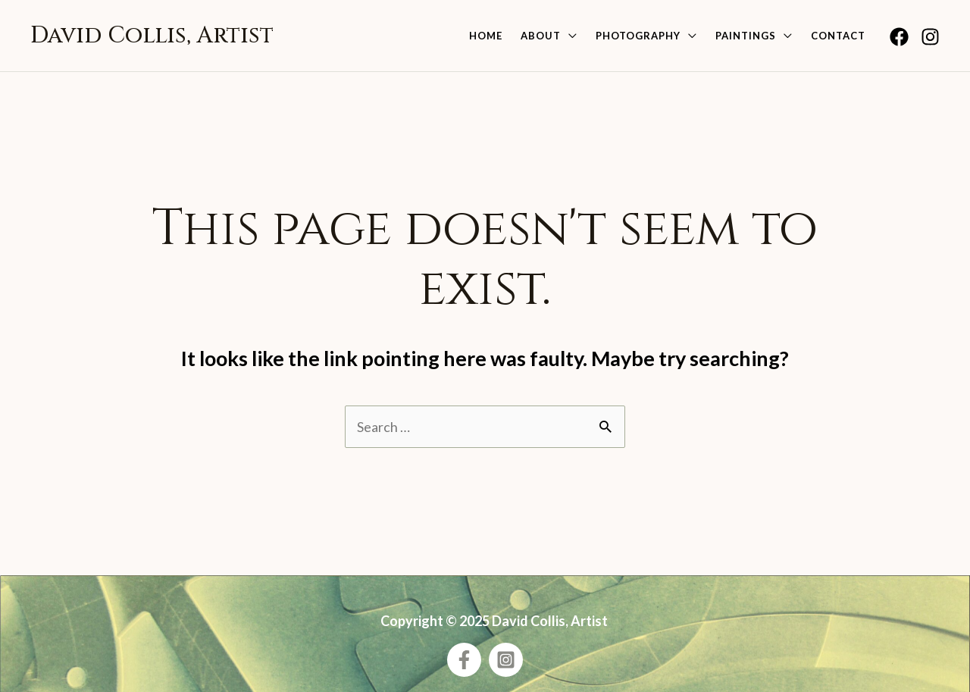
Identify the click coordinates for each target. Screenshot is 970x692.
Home (485, 36)
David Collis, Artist (152, 35)
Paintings (745, 36)
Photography (638, 36)
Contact (838, 36)
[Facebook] (899, 36)
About (541, 36)
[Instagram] (930, 36)
